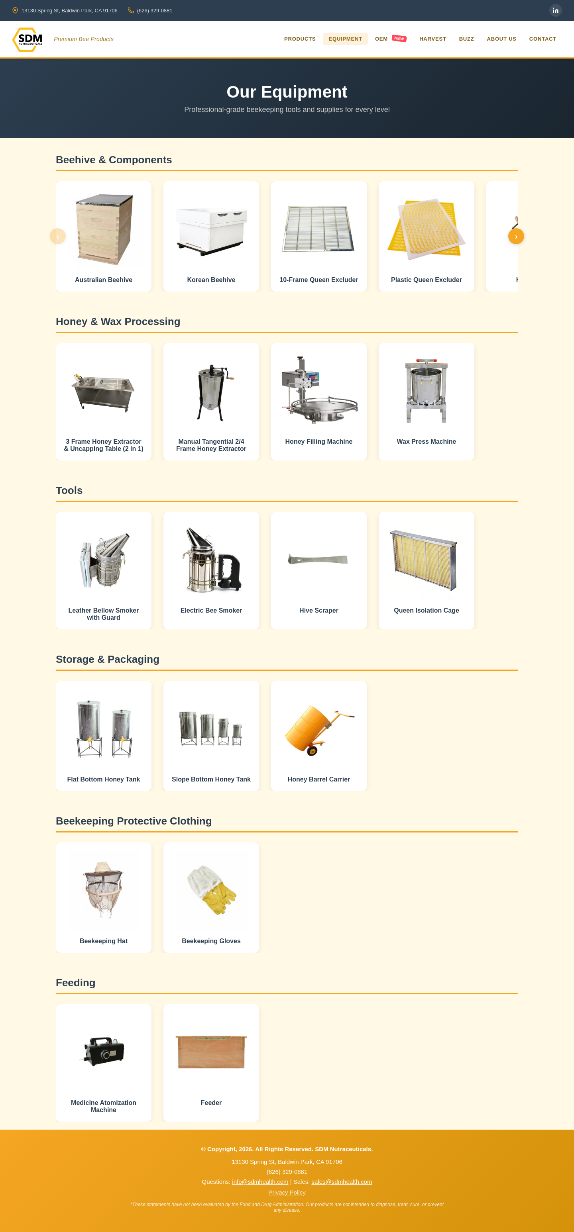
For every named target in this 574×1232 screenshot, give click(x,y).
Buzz (466, 39)
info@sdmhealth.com (260, 1181)
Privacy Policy (286, 1192)
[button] (103, 236)
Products (300, 39)
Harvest (432, 39)
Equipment (345, 39)
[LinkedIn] (555, 10)
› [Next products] (516, 236)
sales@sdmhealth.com (342, 1181)
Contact (542, 39)
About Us (502, 39)
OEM (391, 38)
